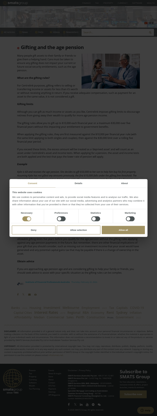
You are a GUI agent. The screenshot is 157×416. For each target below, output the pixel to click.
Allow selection (78, 230)
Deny (33, 230)
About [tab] (124, 183)
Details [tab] (78, 183)
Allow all (123, 230)
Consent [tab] (32, 183)
